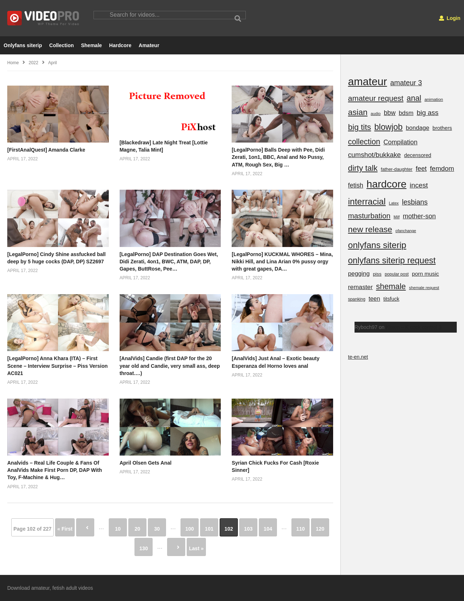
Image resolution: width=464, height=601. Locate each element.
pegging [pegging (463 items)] (359, 273)
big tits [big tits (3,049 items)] (359, 127)
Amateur (149, 45)
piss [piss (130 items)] (377, 274)
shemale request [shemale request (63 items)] (424, 287)
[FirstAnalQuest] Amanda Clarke (46, 150)
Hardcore (120, 45)
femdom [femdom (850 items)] (442, 168)
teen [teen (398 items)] (374, 298)
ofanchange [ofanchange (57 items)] (405, 231)
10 (118, 529)
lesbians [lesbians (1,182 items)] (415, 202)
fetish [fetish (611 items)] (355, 185)
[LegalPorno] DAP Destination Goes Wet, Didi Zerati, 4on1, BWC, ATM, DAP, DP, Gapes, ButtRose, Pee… (169, 261)
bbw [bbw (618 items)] (389, 112)
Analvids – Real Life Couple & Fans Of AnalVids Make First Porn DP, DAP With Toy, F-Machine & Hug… (54, 470)
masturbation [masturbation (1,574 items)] (369, 216)
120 (320, 529)
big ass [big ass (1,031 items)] (427, 112)
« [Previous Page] (85, 527)
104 (268, 529)
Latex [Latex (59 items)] (394, 203)
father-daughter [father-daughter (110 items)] (396, 169)
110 (300, 529)
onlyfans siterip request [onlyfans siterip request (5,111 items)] (392, 260)
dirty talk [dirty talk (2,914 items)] (363, 168)
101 (209, 529)
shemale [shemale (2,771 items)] (391, 286)
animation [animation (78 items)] (433, 99)
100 (189, 529)
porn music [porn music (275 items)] (425, 274)
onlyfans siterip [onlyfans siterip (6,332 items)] (377, 245)
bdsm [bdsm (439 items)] (406, 113)
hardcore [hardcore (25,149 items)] (386, 184)
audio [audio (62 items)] (376, 113)
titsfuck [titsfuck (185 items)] (391, 299)
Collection (61, 45)
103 (248, 529)
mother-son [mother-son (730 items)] (419, 216)
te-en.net (358, 357)
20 (137, 529)
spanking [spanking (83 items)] (356, 299)
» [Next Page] (176, 547)
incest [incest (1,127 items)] (419, 185)
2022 (33, 62)
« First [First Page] (64, 529)
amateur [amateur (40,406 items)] (367, 81)
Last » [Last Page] (196, 548)
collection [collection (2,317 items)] (364, 141)
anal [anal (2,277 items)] (414, 98)
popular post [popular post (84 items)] (397, 274)
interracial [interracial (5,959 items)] (367, 201)
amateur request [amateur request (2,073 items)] (375, 98)
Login (449, 18)
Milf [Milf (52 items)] (397, 217)
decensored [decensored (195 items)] (417, 155)
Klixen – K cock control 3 (413, 327)
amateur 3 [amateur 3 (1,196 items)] (406, 83)
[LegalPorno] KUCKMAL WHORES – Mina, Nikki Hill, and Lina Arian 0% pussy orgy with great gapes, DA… (282, 261)
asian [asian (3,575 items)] (358, 112)
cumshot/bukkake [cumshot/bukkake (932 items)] (374, 155)
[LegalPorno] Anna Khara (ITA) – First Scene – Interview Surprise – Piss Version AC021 (57, 365)
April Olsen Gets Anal (145, 463)
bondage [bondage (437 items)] (418, 127)
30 (157, 529)
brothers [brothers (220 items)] (442, 128)
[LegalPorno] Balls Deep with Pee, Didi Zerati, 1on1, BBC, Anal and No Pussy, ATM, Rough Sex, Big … (278, 157)
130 (144, 548)
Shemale (91, 45)
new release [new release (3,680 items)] (370, 229)
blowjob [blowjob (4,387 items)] (388, 127)
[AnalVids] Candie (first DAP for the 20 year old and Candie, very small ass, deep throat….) (170, 365)
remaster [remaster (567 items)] (360, 287)
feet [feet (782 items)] (421, 168)
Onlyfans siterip (23, 45)
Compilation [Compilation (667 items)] (401, 142)
